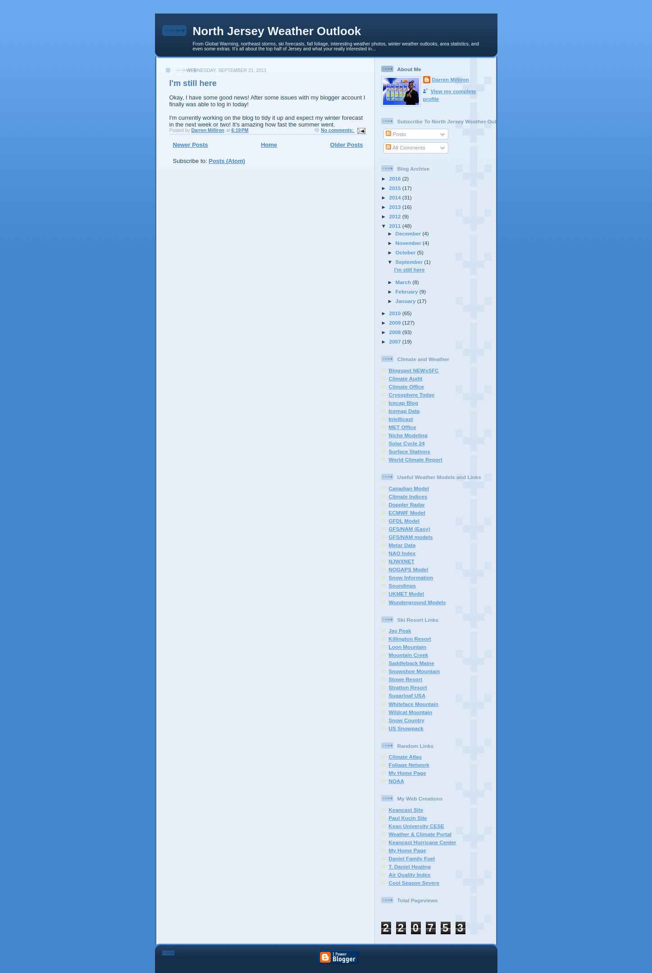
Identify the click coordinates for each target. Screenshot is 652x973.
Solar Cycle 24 (407, 443)
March (404, 282)
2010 (395, 313)
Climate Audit (406, 378)
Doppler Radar (407, 504)
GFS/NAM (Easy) (409, 529)
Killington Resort (410, 639)
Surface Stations (409, 451)
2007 (395, 341)
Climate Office (406, 386)
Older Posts (346, 144)
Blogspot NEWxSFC (414, 370)
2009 (395, 323)
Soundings (402, 585)
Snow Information (411, 577)
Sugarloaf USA (407, 695)
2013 (395, 207)
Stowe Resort (406, 679)
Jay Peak (400, 631)
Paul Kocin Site (408, 818)
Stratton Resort (408, 687)
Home (269, 144)
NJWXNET (402, 561)
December (409, 233)
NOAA (396, 781)
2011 (395, 226)
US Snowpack (406, 728)
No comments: (338, 130)
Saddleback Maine (411, 663)
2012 (395, 216)
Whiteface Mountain (413, 704)
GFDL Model (404, 521)
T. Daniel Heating (410, 866)
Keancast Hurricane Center (422, 842)
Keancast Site (406, 810)
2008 (395, 332)
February (407, 291)
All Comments (405, 147)
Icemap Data (404, 411)
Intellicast (401, 419)
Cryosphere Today (412, 395)
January (406, 301)
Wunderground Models (417, 602)
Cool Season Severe (414, 883)
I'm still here (193, 83)
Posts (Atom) (227, 161)
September (410, 262)
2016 (395, 178)
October (406, 252)
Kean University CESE (416, 826)
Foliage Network (409, 765)
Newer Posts (190, 144)
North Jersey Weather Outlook (277, 31)
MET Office (402, 427)
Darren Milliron (450, 79)
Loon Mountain (408, 647)
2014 (395, 197)
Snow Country (406, 720)
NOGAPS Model (409, 569)
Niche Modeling (408, 435)
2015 (395, 188)
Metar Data (402, 545)
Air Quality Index (410, 875)
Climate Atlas (405, 757)
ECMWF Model (407, 513)
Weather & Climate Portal (420, 834)
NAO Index (402, 553)
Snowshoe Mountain (414, 671)
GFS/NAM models (411, 537)
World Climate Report (415, 459)
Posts (396, 134)
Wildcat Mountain (411, 712)
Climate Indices (408, 496)
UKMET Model (406, 594)
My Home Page (407, 773)
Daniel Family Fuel (412, 858)
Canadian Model (409, 488)
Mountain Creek (409, 655)
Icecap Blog (404, 403)
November (409, 243)
